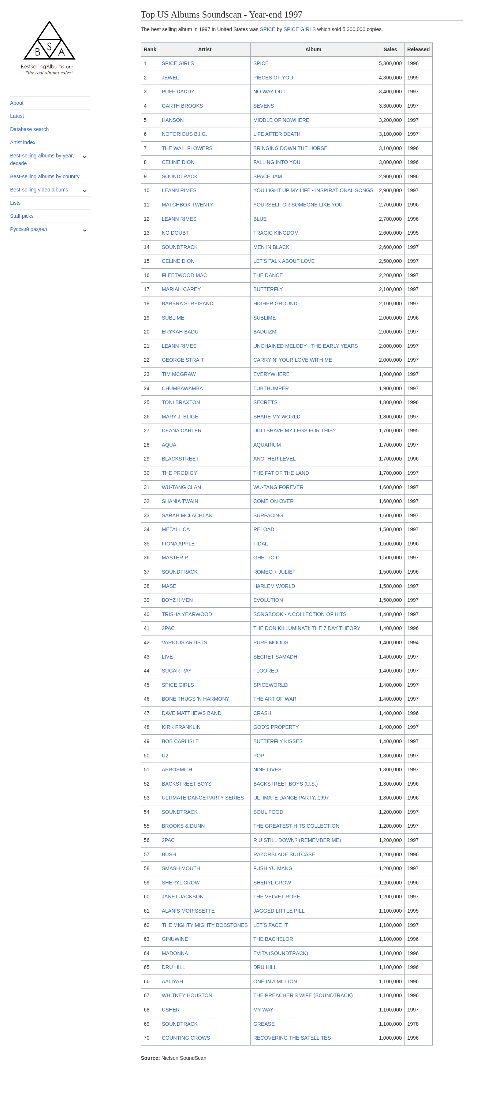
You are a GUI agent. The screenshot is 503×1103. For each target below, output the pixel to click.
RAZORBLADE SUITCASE (284, 854)
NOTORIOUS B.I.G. (184, 134)
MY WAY (263, 1010)
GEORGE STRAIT (183, 360)
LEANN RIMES (179, 190)
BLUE (260, 219)
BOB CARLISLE (180, 741)
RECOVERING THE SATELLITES (292, 1038)
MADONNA (175, 953)
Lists (15, 203)
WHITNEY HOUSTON (187, 995)
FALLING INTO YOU (277, 162)
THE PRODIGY (179, 473)
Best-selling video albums (39, 190)
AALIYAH (172, 981)
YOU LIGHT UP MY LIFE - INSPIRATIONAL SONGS (313, 190)
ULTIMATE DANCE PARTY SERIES (203, 798)
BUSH (169, 854)
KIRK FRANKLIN (181, 727)
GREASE (264, 1024)
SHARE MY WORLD (277, 417)
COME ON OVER (273, 501)
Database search (29, 129)
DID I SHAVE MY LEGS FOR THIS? (294, 430)
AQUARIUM (267, 445)
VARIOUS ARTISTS (184, 642)
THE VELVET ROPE (276, 896)
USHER (171, 1010)
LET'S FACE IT (270, 925)
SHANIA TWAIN (180, 501)
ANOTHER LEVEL (274, 459)
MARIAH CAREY (181, 289)
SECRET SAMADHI (276, 657)
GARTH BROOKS (182, 106)
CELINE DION (178, 162)
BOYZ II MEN (177, 600)
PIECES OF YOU (273, 78)
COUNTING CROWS (186, 1038)
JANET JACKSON (183, 896)
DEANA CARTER (182, 430)
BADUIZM (264, 332)
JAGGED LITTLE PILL (279, 911)
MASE (169, 586)
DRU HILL (173, 967)
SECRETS (265, 402)
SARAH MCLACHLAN (187, 515)
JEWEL (170, 78)
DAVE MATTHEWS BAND (191, 713)
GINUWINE (175, 939)
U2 (165, 756)
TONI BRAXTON (181, 402)
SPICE (267, 29)
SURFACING (268, 515)
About (16, 103)
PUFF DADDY (178, 91)
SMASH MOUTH (181, 868)
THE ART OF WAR (275, 699)
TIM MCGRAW (179, 374)
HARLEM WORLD (274, 586)
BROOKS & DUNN (183, 826)
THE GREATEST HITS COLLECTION (296, 826)
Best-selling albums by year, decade (42, 159)
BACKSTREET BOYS (187, 784)
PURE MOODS (270, 642)
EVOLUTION (268, 600)
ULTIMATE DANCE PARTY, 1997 (291, 798)
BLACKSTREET (180, 459)
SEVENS (263, 106)
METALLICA (176, 529)
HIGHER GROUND (275, 303)
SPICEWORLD (270, 685)
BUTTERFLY (268, 289)
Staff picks (21, 216)
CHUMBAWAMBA (182, 388)
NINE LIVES (267, 769)
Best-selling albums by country (44, 176)
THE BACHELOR (273, 939)
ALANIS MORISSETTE (188, 911)
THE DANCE (268, 275)
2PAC (168, 628)
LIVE (167, 657)
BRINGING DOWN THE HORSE (290, 148)
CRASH (262, 713)
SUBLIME (173, 318)
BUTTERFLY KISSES (278, 741)
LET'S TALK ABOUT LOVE (284, 261)
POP (258, 756)
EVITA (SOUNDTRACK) (280, 953)
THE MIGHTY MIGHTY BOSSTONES (205, 925)
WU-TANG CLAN (181, 487)
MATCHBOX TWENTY (187, 205)
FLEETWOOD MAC (184, 275)
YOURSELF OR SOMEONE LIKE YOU (298, 205)
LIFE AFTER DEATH (277, 134)
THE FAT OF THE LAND (281, 473)
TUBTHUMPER (271, 388)
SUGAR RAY (176, 671)
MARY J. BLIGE (180, 417)
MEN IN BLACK (271, 247)
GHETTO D (266, 557)
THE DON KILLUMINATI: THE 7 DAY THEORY (307, 628)
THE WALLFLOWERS (187, 148)
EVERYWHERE (271, 374)
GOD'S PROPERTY (276, 727)
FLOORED (265, 671)
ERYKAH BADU (180, 332)
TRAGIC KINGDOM (276, 233)
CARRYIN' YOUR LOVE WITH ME (292, 360)
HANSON (173, 120)
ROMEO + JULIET (274, 572)
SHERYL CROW (181, 883)
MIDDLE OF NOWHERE (281, 120)
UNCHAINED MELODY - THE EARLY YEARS (305, 346)
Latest (17, 116)
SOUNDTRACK (180, 176)
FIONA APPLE (178, 544)
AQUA (169, 445)
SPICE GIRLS (300, 29)
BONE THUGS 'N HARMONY (195, 699)
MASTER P (175, 557)
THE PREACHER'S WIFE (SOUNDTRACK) (303, 995)
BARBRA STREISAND (187, 303)
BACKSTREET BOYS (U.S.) (285, 784)
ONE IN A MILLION (275, 981)
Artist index (22, 142)
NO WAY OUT (269, 91)
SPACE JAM (267, 176)
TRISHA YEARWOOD (187, 614)
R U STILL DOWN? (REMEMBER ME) (297, 840)
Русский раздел (28, 229)
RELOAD (264, 529)
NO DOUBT (175, 233)
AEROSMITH (177, 769)
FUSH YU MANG (273, 868)
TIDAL (260, 544)
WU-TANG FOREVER (278, 487)
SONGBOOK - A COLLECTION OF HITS (299, 614)
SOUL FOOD (268, 812)
